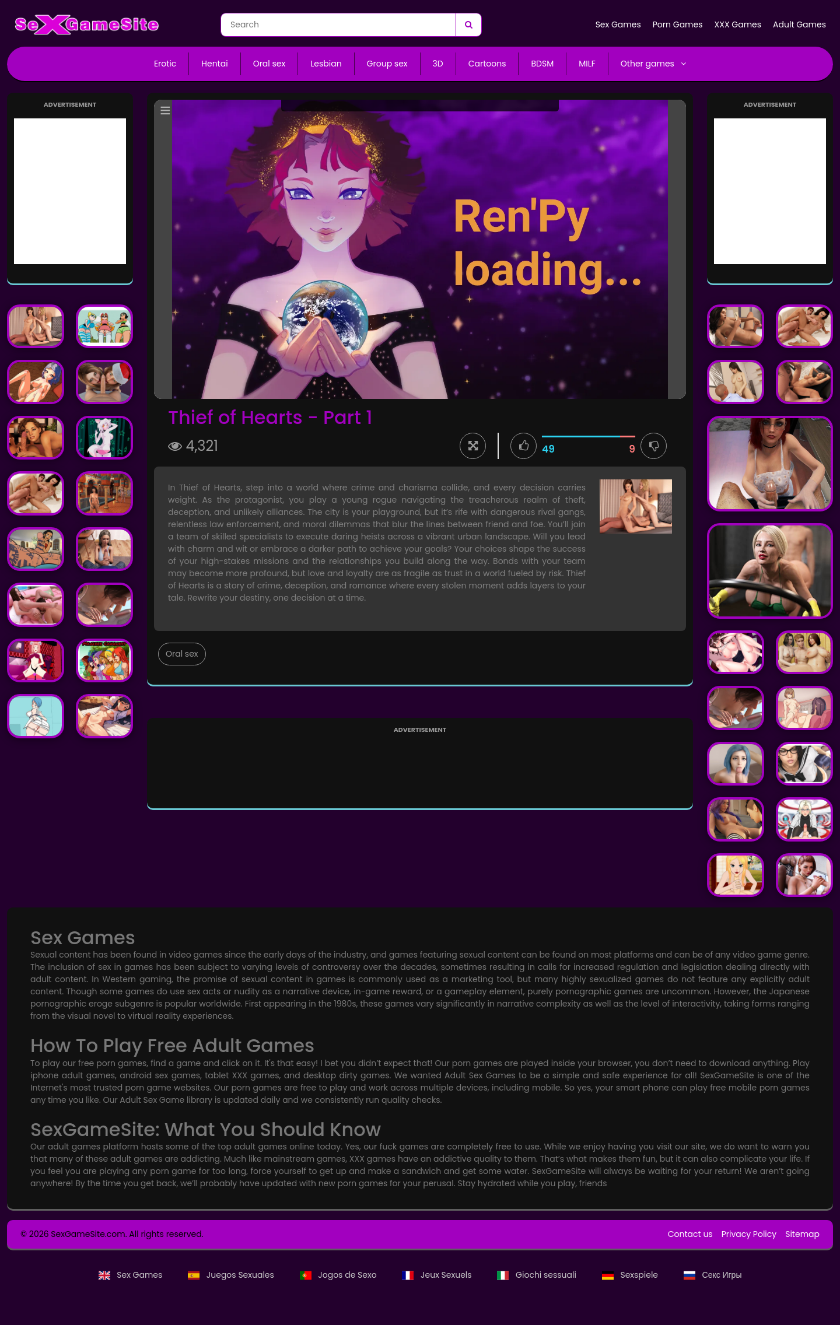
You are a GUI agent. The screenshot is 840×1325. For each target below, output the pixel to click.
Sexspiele (631, 1275)
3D (438, 63)
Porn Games (678, 24)
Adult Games (799, 24)
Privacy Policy (749, 1234)
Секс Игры (713, 1275)
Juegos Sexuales (232, 1275)
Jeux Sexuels (438, 1275)
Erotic (165, 63)
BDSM (542, 63)
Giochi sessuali (537, 1275)
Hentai (214, 63)
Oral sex (269, 63)
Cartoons (487, 63)
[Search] (468, 24)
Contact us (690, 1234)
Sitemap (802, 1234)
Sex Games (618, 24)
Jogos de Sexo (339, 1275)
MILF (587, 63)
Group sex (387, 63)
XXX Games (738, 24)
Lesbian (325, 63)
